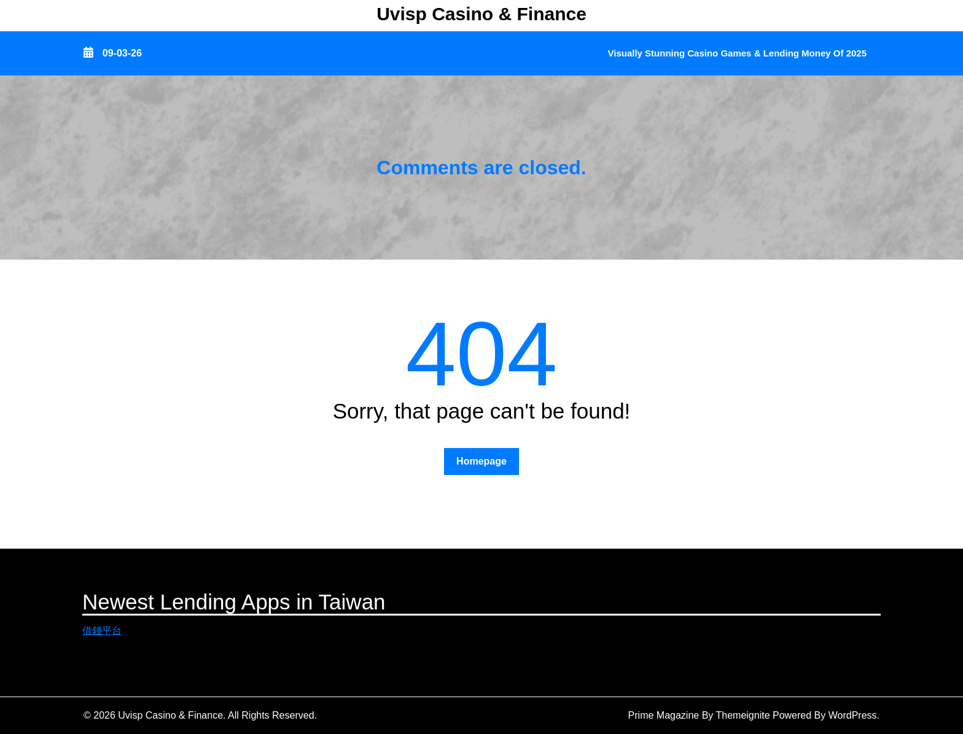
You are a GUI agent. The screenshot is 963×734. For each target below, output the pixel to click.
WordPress (852, 715)
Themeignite (743, 715)
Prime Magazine (664, 715)
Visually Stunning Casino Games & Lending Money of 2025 (737, 53)
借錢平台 (102, 630)
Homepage (481, 461)
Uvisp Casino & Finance (481, 14)
